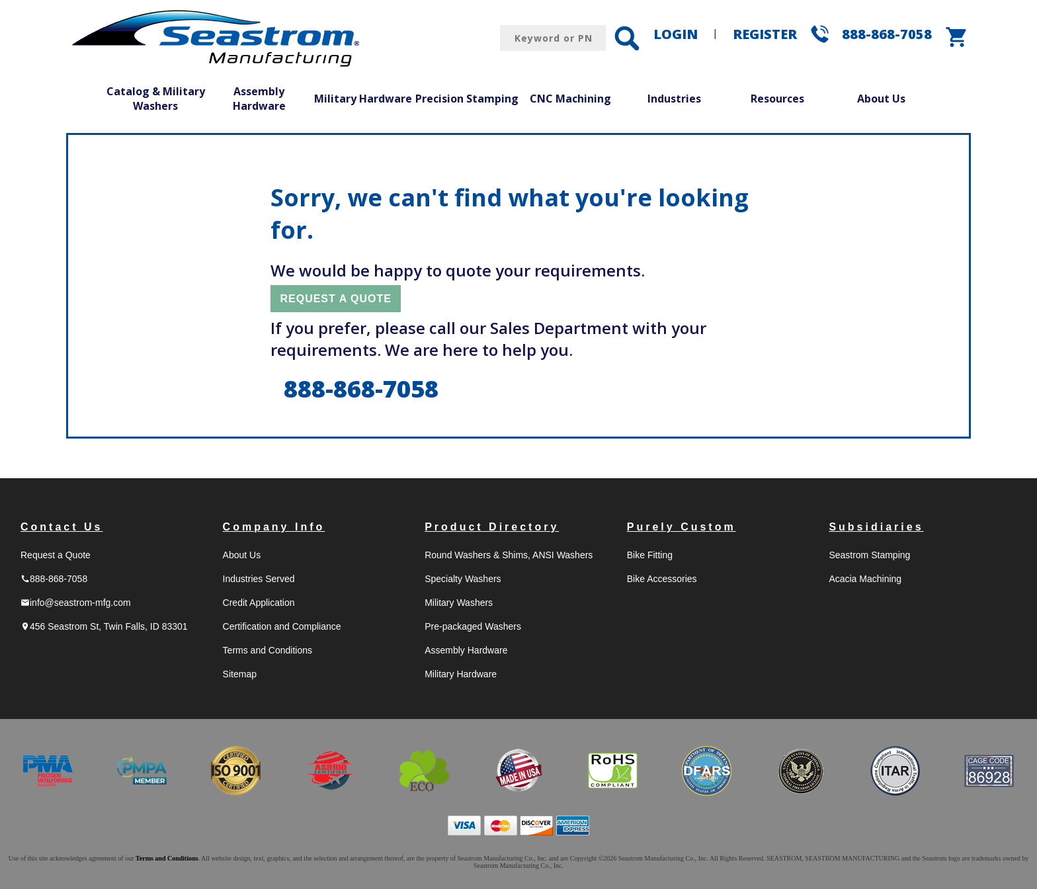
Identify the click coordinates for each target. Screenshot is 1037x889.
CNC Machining (570, 98)
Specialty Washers (463, 578)
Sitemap (240, 674)
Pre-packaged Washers (473, 626)
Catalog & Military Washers (155, 98)
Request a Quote (56, 555)
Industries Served (259, 578)
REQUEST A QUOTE (336, 298)
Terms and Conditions (267, 650)
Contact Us (62, 526)
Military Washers (459, 602)
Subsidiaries (876, 526)
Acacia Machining (865, 578)
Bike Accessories (662, 578)
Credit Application (259, 602)
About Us (881, 98)
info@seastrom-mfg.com (76, 602)
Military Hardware (363, 98)
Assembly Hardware (259, 98)
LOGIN (675, 34)
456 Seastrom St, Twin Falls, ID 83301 (104, 626)
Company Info (274, 526)
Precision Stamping (466, 98)
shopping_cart (957, 37)
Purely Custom (681, 526)
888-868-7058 (887, 34)
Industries (674, 98)
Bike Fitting (650, 555)
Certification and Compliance (282, 626)
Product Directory (492, 526)
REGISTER (765, 34)
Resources (777, 98)
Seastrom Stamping (869, 555)
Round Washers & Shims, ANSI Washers (509, 555)
